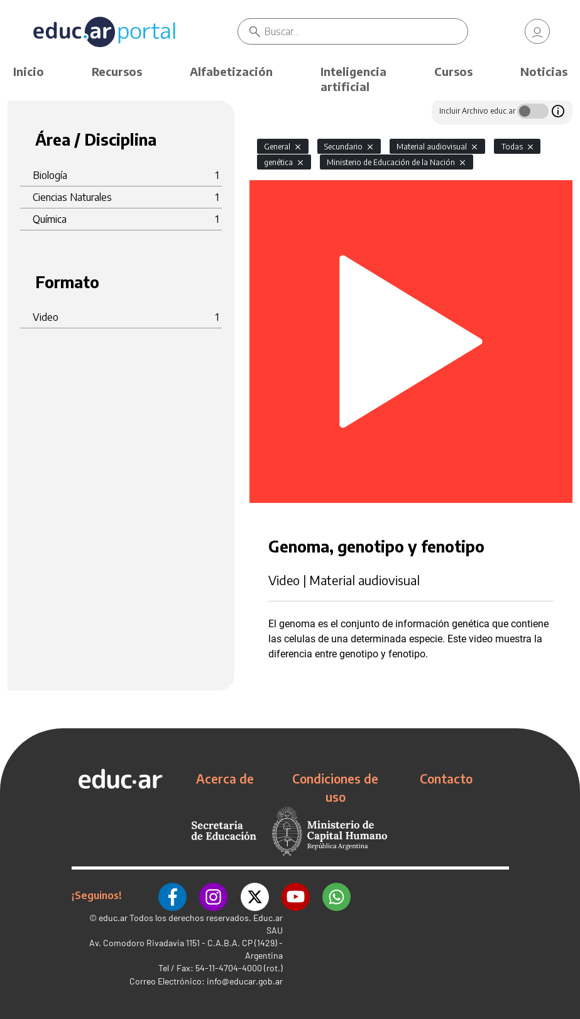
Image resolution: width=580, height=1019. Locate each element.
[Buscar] (366, 31)
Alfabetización (231, 71)
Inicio (28, 71)
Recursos (117, 71)
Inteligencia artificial (353, 79)
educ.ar (113, 917)
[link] (537, 31)
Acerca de (225, 778)
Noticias (543, 71)
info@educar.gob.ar (245, 981)
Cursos (453, 71)
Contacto (446, 778)
